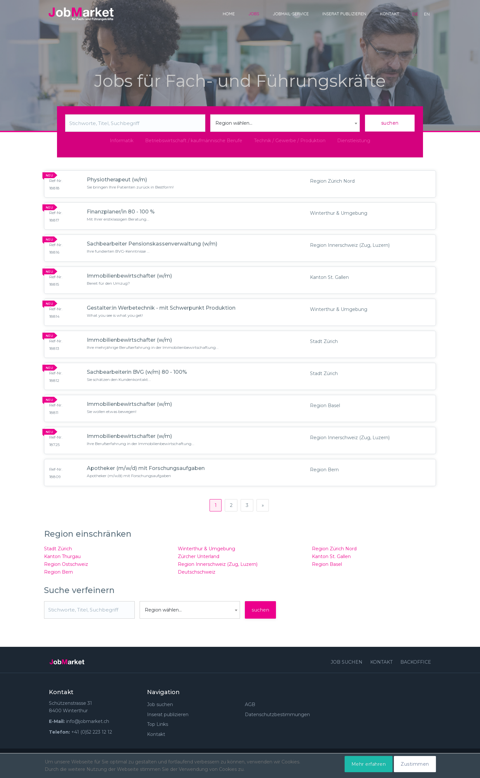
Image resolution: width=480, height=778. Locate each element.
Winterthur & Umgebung (206, 551)
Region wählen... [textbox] (233, 123)
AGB (250, 707)
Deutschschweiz (196, 575)
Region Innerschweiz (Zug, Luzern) (217, 567)
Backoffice (415, 665)
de (415, 14)
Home (228, 13)
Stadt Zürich (58, 551)
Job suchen (346, 665)
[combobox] (285, 123)
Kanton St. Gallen (331, 559)
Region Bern (58, 575)
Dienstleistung (353, 140)
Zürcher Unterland (198, 559)
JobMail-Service (291, 13)
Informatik (121, 140)
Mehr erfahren (368, 764)
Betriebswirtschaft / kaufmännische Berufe (193, 140)
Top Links (157, 727)
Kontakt (389, 13)
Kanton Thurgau (62, 559)
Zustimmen (415, 764)
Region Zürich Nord (334, 551)
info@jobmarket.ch (87, 724)
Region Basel (327, 567)
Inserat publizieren (344, 13)
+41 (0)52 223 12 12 (91, 735)
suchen (390, 123)
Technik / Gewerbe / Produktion (290, 140)
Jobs (253, 13)
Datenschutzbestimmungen (277, 717)
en (427, 14)
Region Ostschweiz (66, 567)
